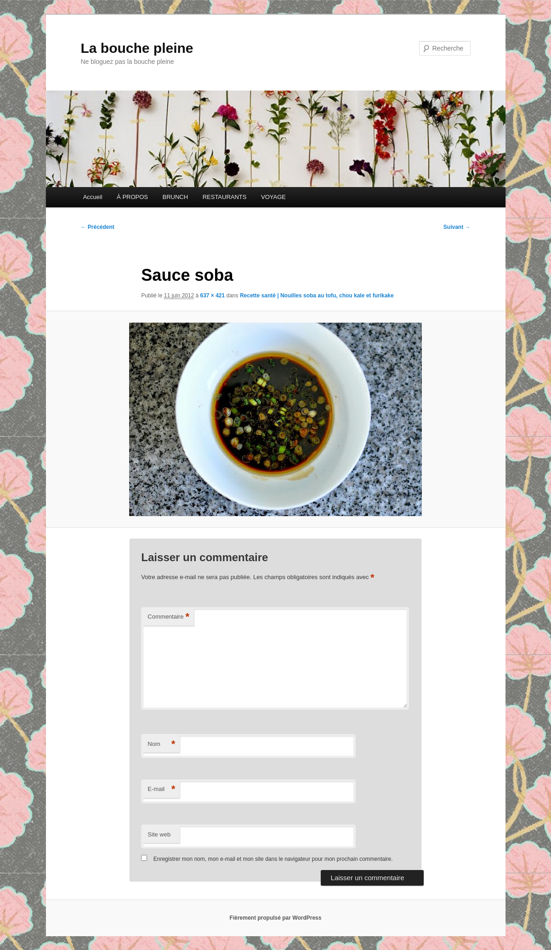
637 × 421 (212, 295)
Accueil (92, 196)
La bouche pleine (137, 48)
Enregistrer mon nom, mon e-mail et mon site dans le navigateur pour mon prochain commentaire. (273, 859)
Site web (159, 834)
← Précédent (97, 227)
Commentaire (168, 617)
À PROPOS (132, 196)
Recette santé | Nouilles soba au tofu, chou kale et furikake (317, 295)
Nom (161, 744)
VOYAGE (273, 196)
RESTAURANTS (225, 196)
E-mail (161, 789)
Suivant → (457, 227)
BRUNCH (175, 196)
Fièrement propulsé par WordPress (276, 918)
